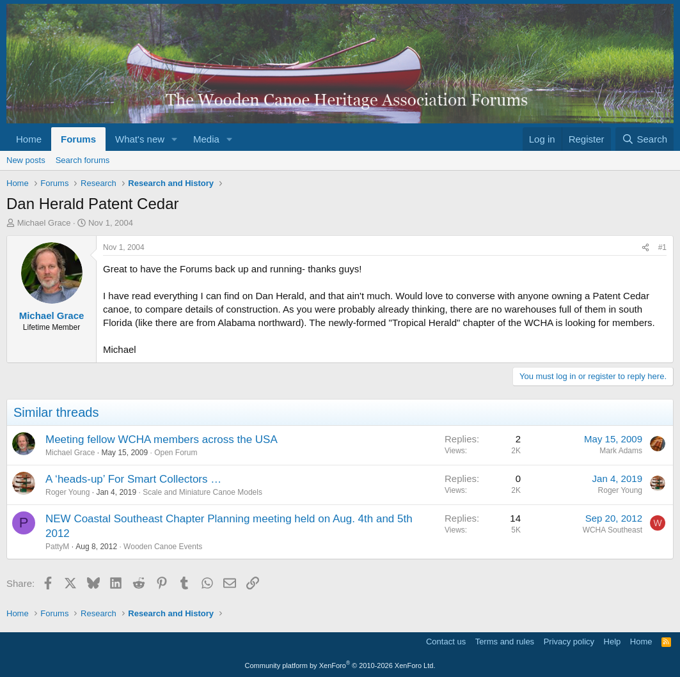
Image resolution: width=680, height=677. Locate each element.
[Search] (644, 139)
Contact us (446, 641)
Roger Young (67, 492)
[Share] (645, 247)
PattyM (57, 546)
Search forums (83, 160)
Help (612, 641)
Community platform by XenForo (340, 665)
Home (29, 139)
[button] (175, 139)
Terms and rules (504, 641)
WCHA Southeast (612, 529)
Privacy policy (569, 641)
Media (206, 139)
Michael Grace (44, 223)
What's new (139, 139)
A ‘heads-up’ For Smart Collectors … (133, 479)
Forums (78, 139)
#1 (662, 247)
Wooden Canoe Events (162, 546)
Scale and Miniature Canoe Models (202, 492)
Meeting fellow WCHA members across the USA (161, 439)
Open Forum (175, 452)
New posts (25, 160)
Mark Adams (620, 450)
